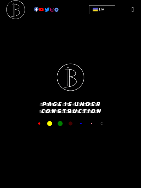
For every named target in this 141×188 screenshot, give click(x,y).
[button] (102, 10)
